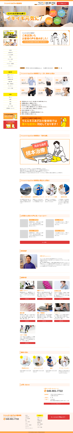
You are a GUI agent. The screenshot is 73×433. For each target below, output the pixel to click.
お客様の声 (10, 52)
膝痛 (10, 103)
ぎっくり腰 (10, 106)
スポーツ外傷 (10, 88)
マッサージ (39, 425)
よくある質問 (10, 54)
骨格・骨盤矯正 (10, 83)
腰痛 (10, 99)
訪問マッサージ (10, 74)
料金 (10, 56)
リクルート (10, 65)
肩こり (10, 97)
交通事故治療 (10, 79)
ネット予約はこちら (62, 3)
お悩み (10, 94)
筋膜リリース (10, 77)
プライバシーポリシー (29, 427)
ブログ (10, 61)
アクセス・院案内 (10, 63)
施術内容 (10, 72)
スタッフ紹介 (10, 59)
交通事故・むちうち (10, 108)
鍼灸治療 (10, 81)
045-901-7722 (55, 390)
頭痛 (10, 101)
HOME (10, 50)
